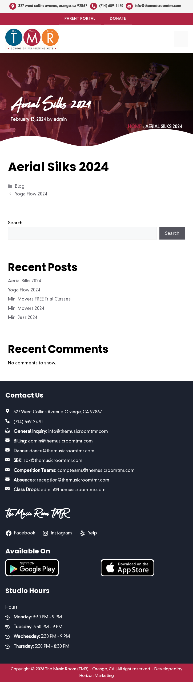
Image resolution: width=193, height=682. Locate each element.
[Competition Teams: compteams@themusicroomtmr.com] (70, 470)
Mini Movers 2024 (26, 309)
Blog (20, 186)
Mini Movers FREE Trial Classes (39, 299)
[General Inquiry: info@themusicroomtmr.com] (56, 431)
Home (134, 127)
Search (15, 223)
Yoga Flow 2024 (31, 194)
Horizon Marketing (96, 676)
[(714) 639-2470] (106, 6)
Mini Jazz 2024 (23, 318)
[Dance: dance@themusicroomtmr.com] (49, 451)
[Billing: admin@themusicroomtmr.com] (49, 441)
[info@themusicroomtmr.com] (153, 6)
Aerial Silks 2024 (24, 281)
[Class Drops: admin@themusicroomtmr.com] (55, 490)
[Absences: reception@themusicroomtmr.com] (57, 480)
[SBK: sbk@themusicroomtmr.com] (43, 460)
